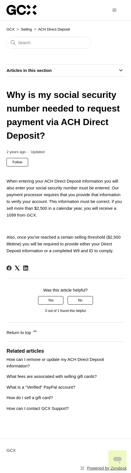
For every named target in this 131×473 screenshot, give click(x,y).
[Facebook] (9, 268)
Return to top (22, 331)
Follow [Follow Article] (17, 162)
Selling (26, 29)
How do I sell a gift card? (29, 397)
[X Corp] (17, 268)
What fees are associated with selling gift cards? (51, 376)
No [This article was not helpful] (80, 300)
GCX (10, 29)
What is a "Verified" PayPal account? (40, 387)
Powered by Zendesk (107, 468)
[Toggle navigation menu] (115, 10)
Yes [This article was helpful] (51, 300)
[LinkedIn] (25, 268)
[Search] (49, 42)
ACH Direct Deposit (54, 29)
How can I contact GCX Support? (37, 408)
